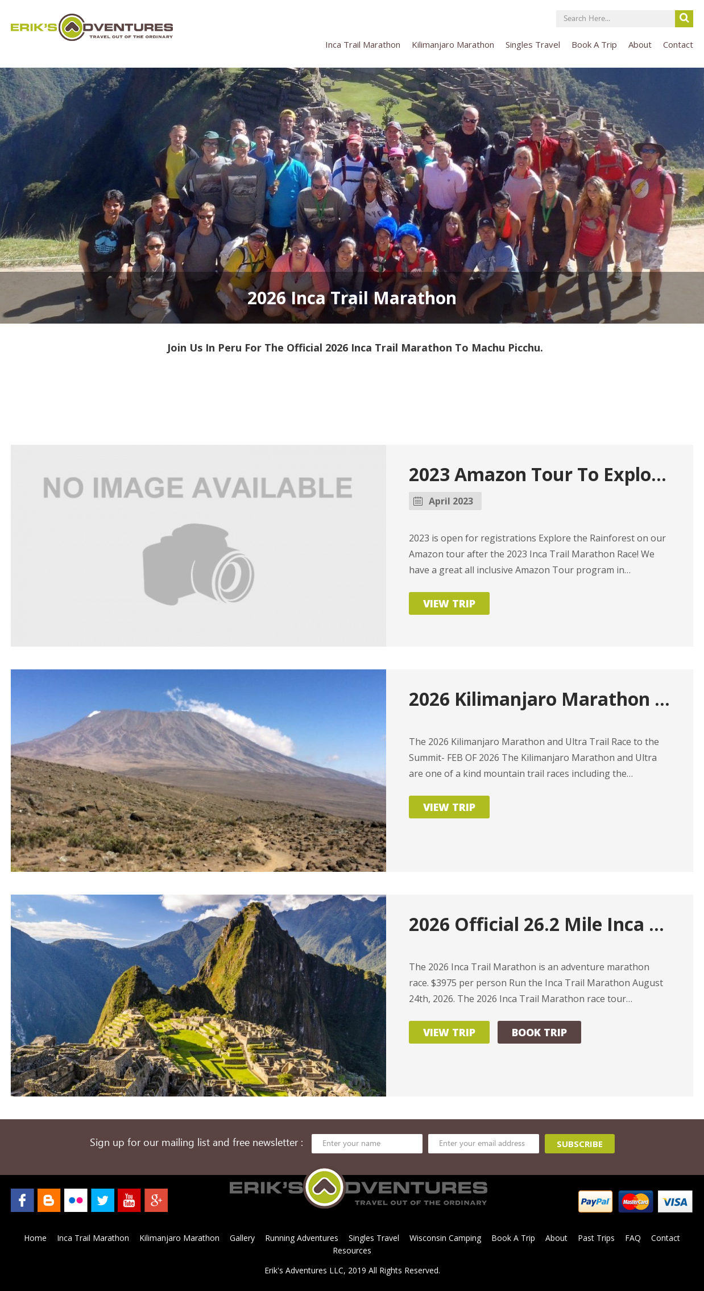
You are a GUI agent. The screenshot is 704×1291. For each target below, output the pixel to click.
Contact (678, 44)
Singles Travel (533, 44)
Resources (352, 1250)
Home (35, 1237)
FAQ (633, 1237)
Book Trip (539, 1032)
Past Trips (596, 1237)
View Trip (449, 603)
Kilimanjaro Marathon (453, 44)
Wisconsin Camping (445, 1237)
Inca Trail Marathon (362, 44)
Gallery (242, 1237)
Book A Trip (594, 44)
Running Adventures (301, 1237)
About (640, 44)
